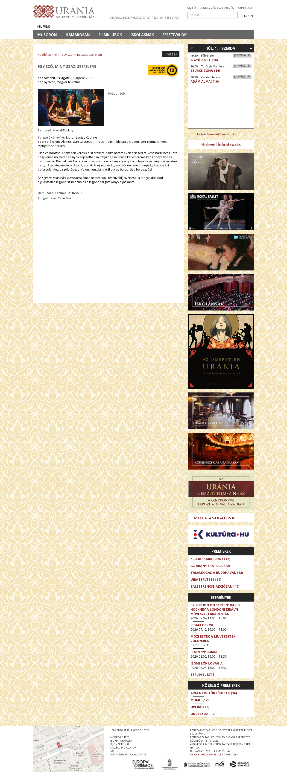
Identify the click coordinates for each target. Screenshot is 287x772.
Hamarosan (78, 34)
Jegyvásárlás (242, 55)
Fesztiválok (175, 34)
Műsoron (47, 34)
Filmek (43, 26)
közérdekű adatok (123, 747)
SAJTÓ (191, 8)
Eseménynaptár (192, 26)
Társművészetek (75, 26)
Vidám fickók (201, 625)
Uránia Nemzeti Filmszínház (216, 134)
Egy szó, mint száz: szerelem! (82, 54)
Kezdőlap (44, 54)
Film (56, 54)
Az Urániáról (114, 26)
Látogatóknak (151, 26)
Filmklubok (110, 34)
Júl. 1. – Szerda (221, 48)
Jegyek (223, 26)
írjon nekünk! (119, 744)
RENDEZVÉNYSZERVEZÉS (216, 8)
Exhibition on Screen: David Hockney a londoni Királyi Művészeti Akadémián (215, 609)
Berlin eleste (202, 674)
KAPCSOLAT (245, 8)
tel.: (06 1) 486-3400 (165, 18)
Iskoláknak (142, 34)
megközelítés (119, 737)
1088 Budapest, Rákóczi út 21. (129, 18)
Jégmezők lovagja (206, 663)
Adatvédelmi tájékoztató (128, 754)
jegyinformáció (121, 740)
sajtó (114, 751)
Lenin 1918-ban (203, 652)
